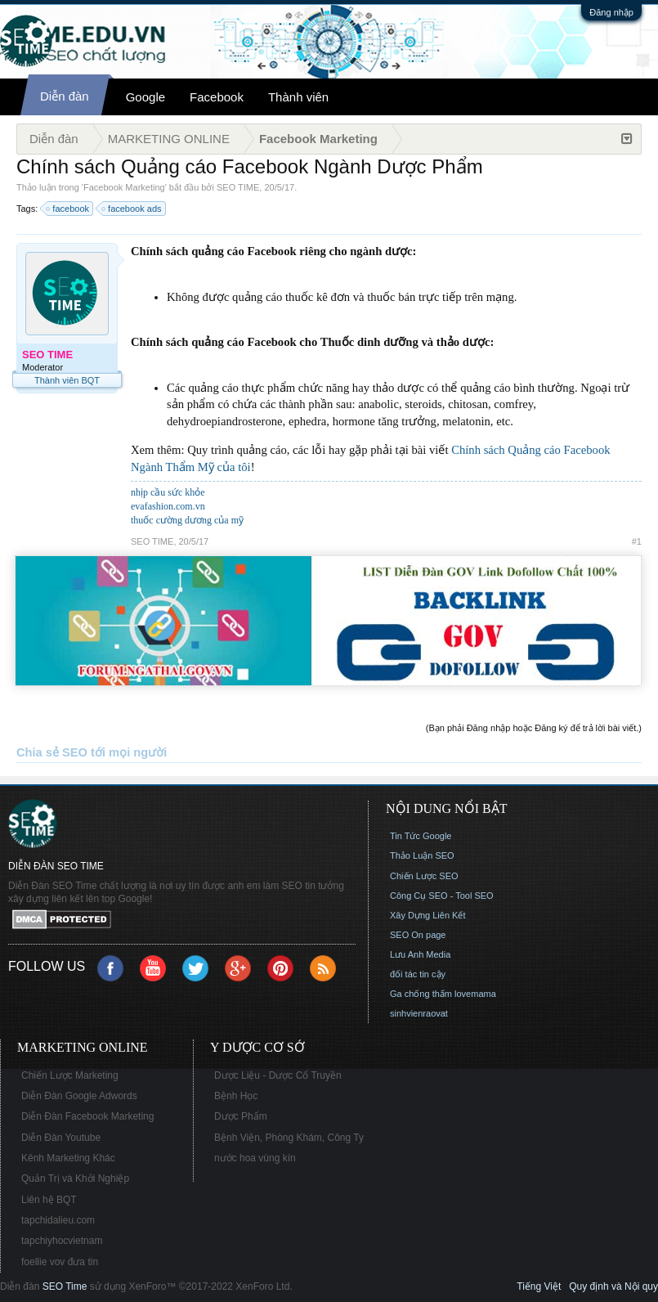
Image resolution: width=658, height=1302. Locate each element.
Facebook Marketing (124, 187)
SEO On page (418, 935)
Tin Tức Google (420, 836)
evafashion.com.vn (168, 506)
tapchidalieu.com (58, 1220)
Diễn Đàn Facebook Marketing (87, 1116)
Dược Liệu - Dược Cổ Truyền (278, 1075)
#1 (637, 541)
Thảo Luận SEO (422, 855)
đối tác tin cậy (417, 974)
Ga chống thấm (421, 994)
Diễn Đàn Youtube (61, 1137)
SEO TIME (238, 187)
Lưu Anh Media (420, 954)
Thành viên (298, 97)
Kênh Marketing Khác (68, 1158)
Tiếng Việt (539, 1286)
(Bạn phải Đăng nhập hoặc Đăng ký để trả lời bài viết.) (534, 728)
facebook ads (132, 208)
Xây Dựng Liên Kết (428, 915)
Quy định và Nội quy (613, 1286)
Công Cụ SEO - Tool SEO (442, 895)
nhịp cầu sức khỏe (168, 492)
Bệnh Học (235, 1096)
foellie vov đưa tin (59, 1262)
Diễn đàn (64, 96)
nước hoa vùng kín (255, 1158)
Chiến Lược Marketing (70, 1075)
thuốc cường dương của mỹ (187, 520)
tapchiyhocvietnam (61, 1240)
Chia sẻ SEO (51, 752)
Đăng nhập (611, 12)
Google (145, 97)
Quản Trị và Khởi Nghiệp (75, 1178)
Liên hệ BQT (49, 1199)
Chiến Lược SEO (424, 876)
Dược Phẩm (240, 1116)
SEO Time (65, 1286)
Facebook (217, 97)
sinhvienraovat (419, 1013)
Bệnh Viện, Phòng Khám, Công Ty (289, 1137)
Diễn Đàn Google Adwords (79, 1096)
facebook (68, 208)
